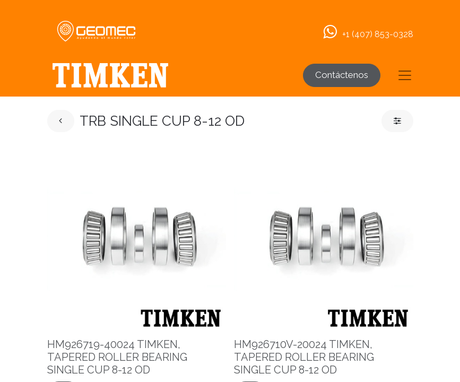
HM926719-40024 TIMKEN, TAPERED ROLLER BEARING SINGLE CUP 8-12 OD (117, 357)
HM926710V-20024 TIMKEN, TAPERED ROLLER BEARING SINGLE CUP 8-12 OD (304, 357)
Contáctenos (341, 75)
